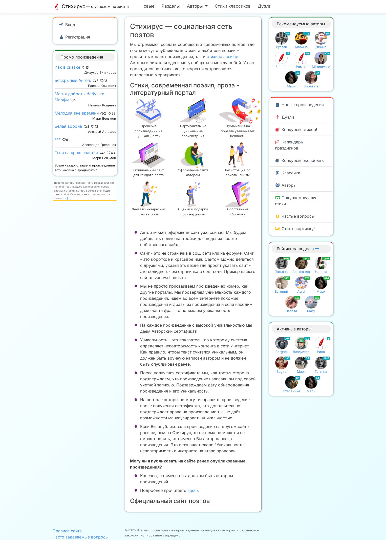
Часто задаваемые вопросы (81, 536)
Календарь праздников (289, 145)
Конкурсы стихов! (296, 129)
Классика (287, 172)
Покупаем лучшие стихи (296, 200)
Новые (147, 6)
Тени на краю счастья (76, 152)
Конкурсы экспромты (300, 160)
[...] (69, 198)
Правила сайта (67, 530)
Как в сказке (67, 67)
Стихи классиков (233, 6)
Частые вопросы (295, 216)
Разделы (171, 6)
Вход (67, 24)
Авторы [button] (195, 6)
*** (58, 139)
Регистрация (74, 37)
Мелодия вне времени (77, 113)
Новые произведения (299, 104)
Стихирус (92, 6)
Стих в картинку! (295, 228)
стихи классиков (223, 56)
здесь (193, 490)
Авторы (285, 185)
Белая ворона (68, 126)
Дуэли (264, 6)
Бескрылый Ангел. (73, 80)
